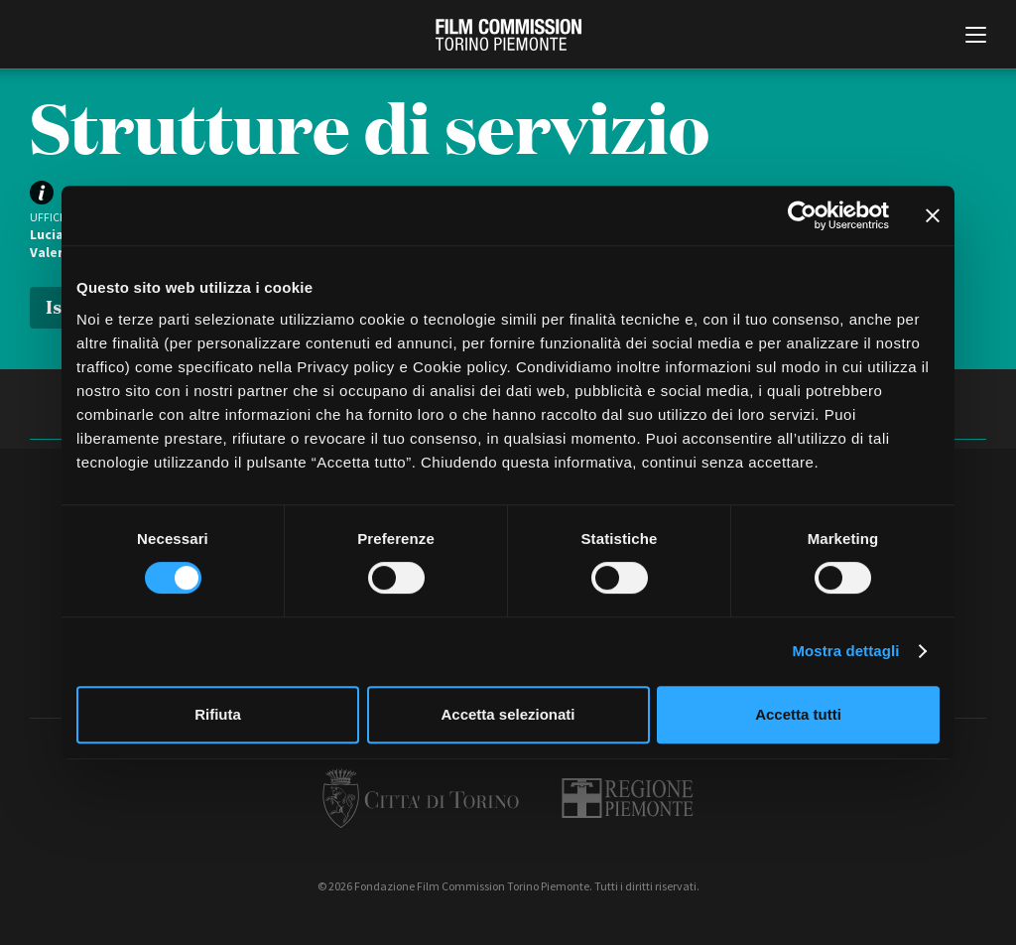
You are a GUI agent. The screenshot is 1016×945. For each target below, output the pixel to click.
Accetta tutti (798, 714)
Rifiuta (217, 714)
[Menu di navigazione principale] (975, 37)
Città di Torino (420, 798)
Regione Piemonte (628, 798)
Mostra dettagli (845, 650)
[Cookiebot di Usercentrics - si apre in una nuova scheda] (802, 215)
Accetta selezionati (507, 714)
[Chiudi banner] (933, 215)
